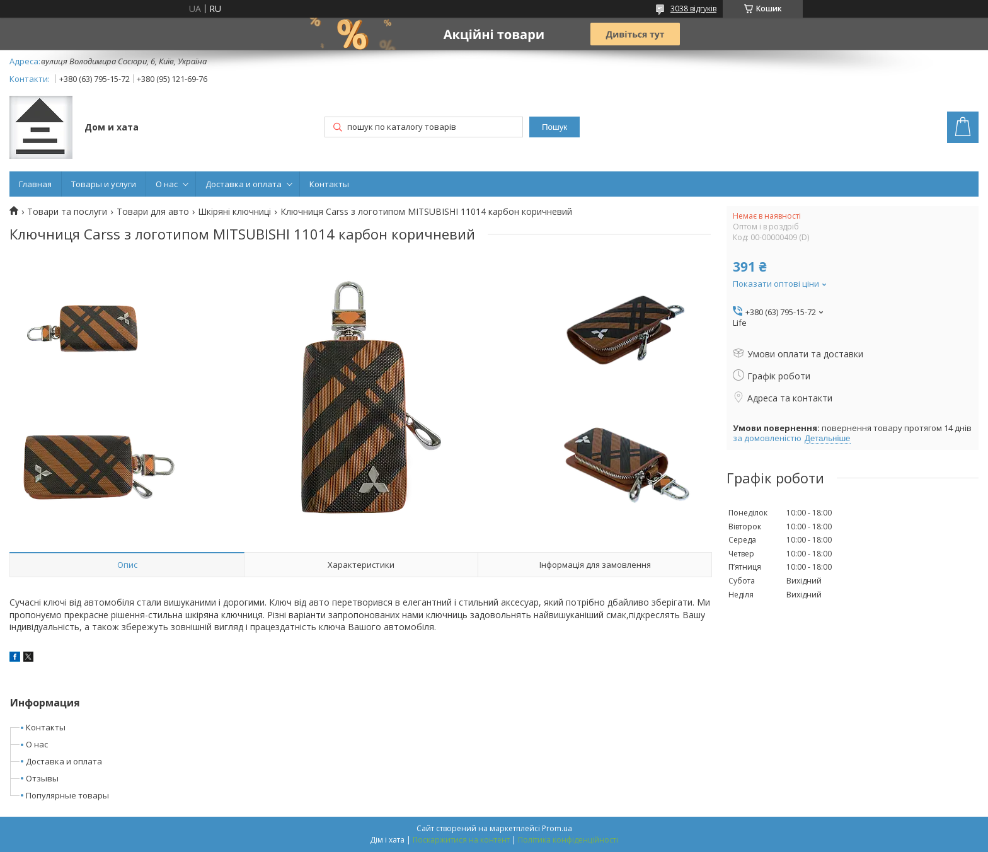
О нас (167, 184)
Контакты (329, 184)
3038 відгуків (693, 8)
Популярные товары (67, 795)
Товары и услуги (103, 184)
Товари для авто (153, 211)
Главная (35, 184)
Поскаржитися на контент (461, 839)
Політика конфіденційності (568, 839)
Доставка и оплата (243, 184)
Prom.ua (557, 828)
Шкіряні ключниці (234, 211)
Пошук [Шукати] (554, 127)
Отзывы (42, 778)
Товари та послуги (67, 211)
